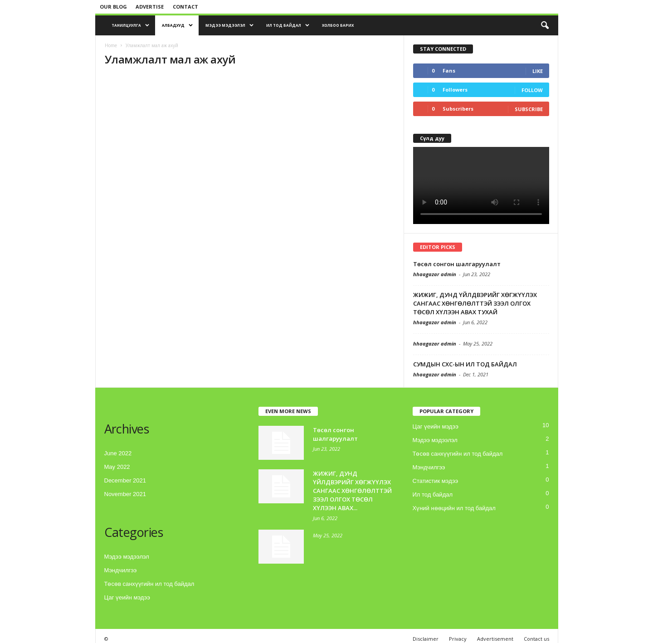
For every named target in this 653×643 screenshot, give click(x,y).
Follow (532, 90)
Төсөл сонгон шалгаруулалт (457, 264)
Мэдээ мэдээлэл (229, 25)
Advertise (150, 6)
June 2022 (118, 453)
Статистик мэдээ (435, 480)
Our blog (113, 6)
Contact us (536, 638)
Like (537, 71)
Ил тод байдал (287, 25)
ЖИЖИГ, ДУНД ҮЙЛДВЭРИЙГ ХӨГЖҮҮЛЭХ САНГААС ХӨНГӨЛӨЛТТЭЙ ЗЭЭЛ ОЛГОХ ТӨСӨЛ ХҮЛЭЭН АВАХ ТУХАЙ (475, 303)
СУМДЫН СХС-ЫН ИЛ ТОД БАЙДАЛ (465, 364)
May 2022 (117, 466)
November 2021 (125, 494)
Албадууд (177, 25)
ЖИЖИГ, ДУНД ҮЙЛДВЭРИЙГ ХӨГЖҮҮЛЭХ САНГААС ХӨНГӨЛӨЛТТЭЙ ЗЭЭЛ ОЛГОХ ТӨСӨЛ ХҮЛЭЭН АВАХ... (352, 490)
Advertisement (495, 638)
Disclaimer (426, 638)
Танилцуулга (130, 25)
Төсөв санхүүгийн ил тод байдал (149, 583)
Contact (185, 6)
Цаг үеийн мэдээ (127, 597)
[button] (545, 25)
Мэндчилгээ (120, 570)
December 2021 (125, 480)
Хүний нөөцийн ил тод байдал (454, 508)
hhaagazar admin (434, 274)
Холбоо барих (338, 25)
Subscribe (529, 109)
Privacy (458, 638)
